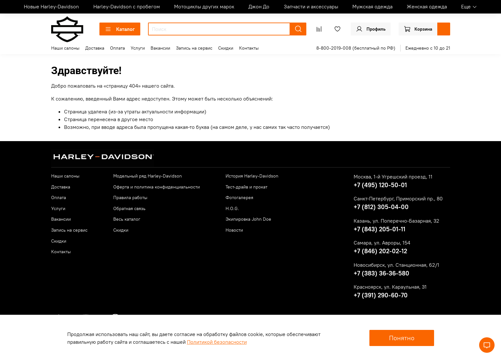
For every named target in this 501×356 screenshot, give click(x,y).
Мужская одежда (372, 6)
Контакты (249, 48)
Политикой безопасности (217, 342)
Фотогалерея (239, 197)
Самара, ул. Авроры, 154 (382, 242)
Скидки (225, 48)
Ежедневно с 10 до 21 (427, 48)
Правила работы (130, 197)
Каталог (120, 29)
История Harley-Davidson (252, 176)
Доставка (94, 48)
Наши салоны (65, 48)
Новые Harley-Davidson (51, 6)
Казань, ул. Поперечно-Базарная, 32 (396, 220)
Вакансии (160, 48)
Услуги (138, 48)
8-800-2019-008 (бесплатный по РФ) (355, 48)
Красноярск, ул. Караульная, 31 (390, 287)
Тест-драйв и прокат (246, 187)
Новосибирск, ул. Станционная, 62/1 (396, 265)
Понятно (401, 338)
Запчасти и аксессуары (311, 6)
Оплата (117, 48)
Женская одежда (427, 6)
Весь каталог (126, 219)
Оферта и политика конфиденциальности (156, 187)
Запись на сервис (194, 48)
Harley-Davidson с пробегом (126, 6)
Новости (234, 230)
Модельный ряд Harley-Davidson (147, 176)
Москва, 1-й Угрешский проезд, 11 (393, 176)
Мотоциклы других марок (204, 6)
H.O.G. (232, 208)
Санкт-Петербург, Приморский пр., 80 (398, 198)
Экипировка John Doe (248, 219)
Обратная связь (129, 208)
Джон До (258, 6)
